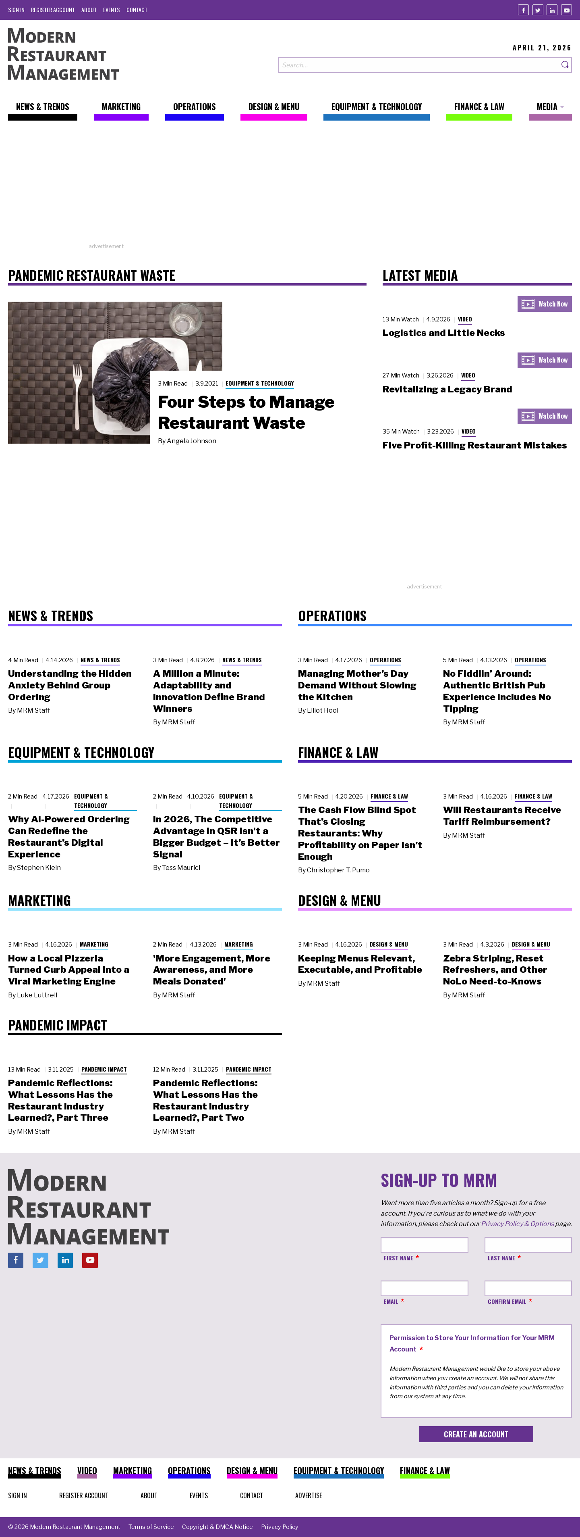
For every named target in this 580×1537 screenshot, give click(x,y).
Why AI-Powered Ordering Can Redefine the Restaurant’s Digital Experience (69, 836)
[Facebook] (523, 9)
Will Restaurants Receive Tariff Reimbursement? (502, 815)
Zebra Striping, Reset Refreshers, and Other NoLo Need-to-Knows (495, 970)
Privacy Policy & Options (517, 1224)
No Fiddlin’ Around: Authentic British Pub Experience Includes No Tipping (497, 691)
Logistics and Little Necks (444, 332)
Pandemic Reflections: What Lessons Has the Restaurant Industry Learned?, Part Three (60, 1100)
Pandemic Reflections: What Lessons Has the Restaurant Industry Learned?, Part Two (205, 1100)
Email (391, 1301)
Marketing (94, 944)
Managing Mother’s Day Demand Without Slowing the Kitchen (357, 685)
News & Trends (100, 659)
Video (465, 319)
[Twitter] (537, 9)
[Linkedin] (552, 9)
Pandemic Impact (104, 1069)
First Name (398, 1257)
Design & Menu (389, 944)
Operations (385, 659)
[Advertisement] (290, 185)
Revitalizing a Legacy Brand (447, 389)
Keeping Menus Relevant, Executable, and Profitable (360, 964)
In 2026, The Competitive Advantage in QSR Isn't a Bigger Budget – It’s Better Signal (216, 836)
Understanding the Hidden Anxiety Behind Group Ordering (70, 685)
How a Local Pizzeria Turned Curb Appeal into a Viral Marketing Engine (68, 970)
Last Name (501, 1257)
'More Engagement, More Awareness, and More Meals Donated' (211, 970)
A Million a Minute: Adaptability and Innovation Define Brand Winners (209, 691)
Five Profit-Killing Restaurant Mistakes (475, 445)
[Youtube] (566, 9)
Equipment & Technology (260, 383)
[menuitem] (16, 9)
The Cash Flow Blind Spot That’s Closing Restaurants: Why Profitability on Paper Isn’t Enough (360, 833)
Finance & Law (389, 796)
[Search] (565, 65)
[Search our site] (418, 65)
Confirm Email (507, 1301)
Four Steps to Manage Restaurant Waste (246, 412)
